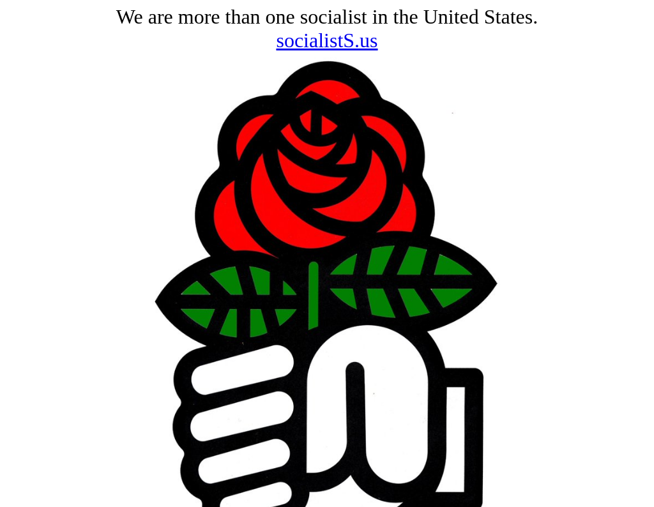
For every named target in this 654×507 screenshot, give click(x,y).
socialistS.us (326, 40)
